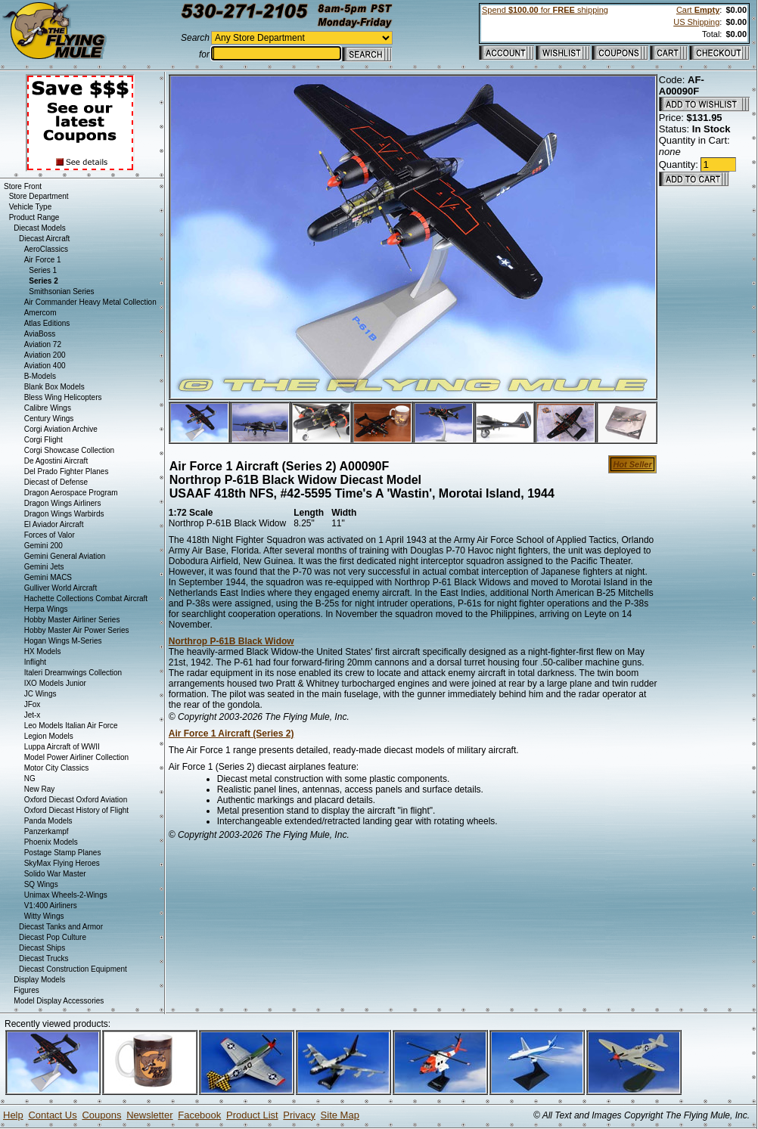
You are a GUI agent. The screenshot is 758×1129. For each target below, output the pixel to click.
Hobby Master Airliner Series (72, 620)
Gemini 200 (43, 545)
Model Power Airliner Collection (76, 757)
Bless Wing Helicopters (63, 397)
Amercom (40, 313)
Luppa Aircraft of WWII (62, 747)
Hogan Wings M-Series (63, 641)
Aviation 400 (45, 365)
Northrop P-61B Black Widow (231, 641)
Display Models (39, 979)
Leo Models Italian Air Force (71, 725)
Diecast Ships (42, 948)
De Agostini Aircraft (56, 461)
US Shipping (696, 21)
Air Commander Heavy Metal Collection (90, 302)
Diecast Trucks (44, 958)
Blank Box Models (54, 387)
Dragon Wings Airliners (62, 503)
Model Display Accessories (59, 1001)
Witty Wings (44, 916)
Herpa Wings (46, 609)
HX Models (42, 651)
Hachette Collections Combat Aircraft (86, 598)
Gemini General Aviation (65, 556)
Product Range (34, 217)
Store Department (39, 196)
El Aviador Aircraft (54, 524)
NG (30, 778)
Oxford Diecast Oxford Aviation (76, 800)
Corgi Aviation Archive (61, 429)
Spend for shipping (545, 9)
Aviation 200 (45, 355)
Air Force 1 (42, 260)
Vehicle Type (30, 207)
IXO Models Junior (55, 683)
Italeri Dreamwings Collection (73, 672)
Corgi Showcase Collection (69, 450)
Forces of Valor (49, 535)
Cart (697, 9)
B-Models (40, 376)
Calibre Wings (47, 408)
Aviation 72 (42, 344)
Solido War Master (55, 874)
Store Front (23, 186)
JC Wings (40, 694)
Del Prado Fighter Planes (66, 471)
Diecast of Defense (56, 482)
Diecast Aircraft (44, 238)
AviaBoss (40, 334)
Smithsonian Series (61, 291)
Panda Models (48, 821)
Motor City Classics (56, 768)
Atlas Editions (47, 323)
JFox (32, 704)
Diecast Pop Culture (52, 937)
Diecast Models (39, 228)
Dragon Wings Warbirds (64, 514)
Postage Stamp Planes (62, 852)
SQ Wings (41, 884)
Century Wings (49, 418)
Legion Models (48, 736)
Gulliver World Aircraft (61, 588)
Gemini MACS (48, 577)
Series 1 (43, 270)
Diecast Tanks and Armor (61, 927)
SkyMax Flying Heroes (62, 863)
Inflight (35, 662)
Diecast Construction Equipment (73, 969)
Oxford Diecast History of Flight (76, 810)
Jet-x (32, 715)
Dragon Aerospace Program (71, 493)
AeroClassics (46, 249)
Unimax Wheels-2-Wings (65, 895)
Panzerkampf (46, 831)
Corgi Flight (43, 440)
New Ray (39, 789)
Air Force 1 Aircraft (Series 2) (231, 733)
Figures (26, 990)
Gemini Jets (44, 567)
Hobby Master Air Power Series (76, 630)
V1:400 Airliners (50, 905)
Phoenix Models (51, 842)
